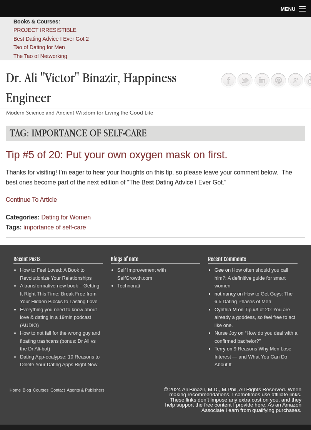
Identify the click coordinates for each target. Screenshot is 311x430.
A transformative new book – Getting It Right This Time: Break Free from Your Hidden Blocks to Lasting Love (59, 293)
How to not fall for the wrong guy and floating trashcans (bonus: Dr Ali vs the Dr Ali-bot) (60, 341)
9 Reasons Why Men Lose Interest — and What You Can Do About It (253, 356)
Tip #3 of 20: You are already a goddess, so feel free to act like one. (255, 317)
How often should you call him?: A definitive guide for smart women (251, 278)
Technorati (128, 286)
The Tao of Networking (40, 56)
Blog (27, 390)
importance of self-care (54, 227)
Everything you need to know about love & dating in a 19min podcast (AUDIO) (58, 317)
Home (15, 390)
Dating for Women (66, 217)
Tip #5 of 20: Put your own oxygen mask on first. (117, 155)
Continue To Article (31, 199)
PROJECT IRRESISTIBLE (45, 30)
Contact (57, 390)
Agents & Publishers (86, 390)
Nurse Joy (226, 333)
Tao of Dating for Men (39, 47)
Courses (41, 390)
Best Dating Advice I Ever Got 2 (51, 39)
